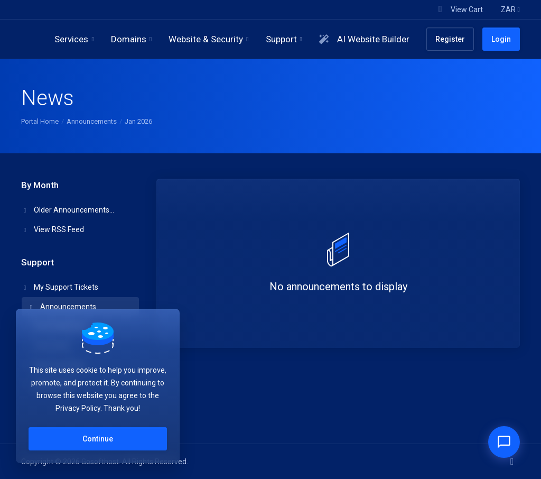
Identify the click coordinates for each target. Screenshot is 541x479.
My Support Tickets (60, 287)
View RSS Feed (53, 229)
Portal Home (40, 121)
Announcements (92, 121)
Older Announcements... (68, 210)
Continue (97, 439)
